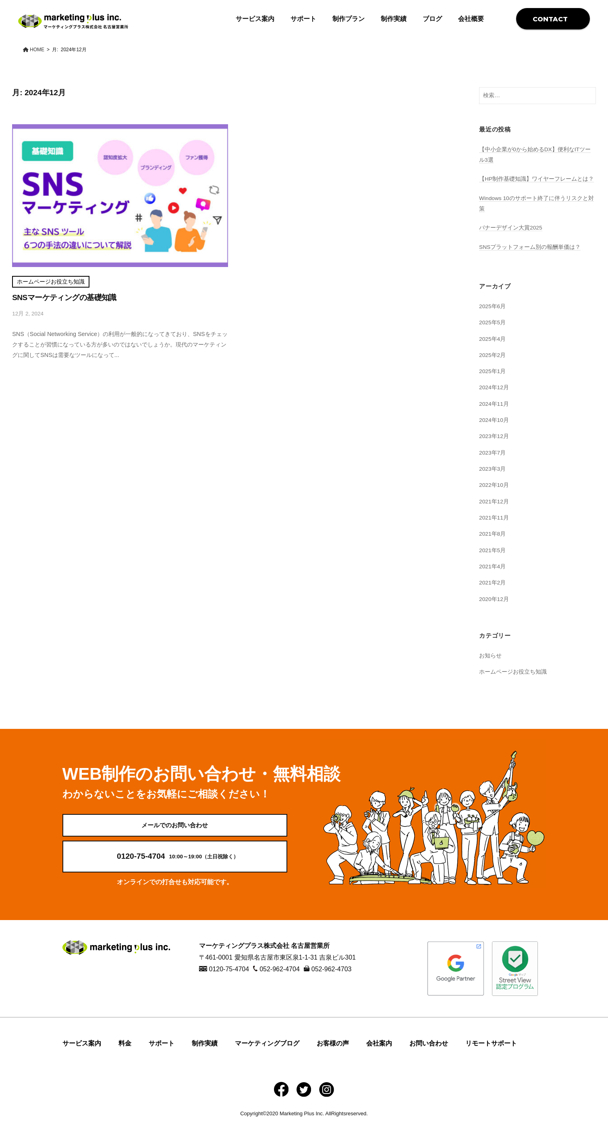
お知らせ (490, 655)
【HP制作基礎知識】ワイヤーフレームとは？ (536, 178)
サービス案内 (255, 19)
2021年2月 (492, 582)
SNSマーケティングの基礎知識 (64, 297)
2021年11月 (494, 517)
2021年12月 (494, 501)
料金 (124, 1050)
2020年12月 (494, 599)
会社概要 (471, 19)
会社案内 (379, 1050)
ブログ (432, 19)
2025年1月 (492, 371)
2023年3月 (492, 468)
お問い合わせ (428, 1050)
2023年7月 (492, 452)
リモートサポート (491, 1050)
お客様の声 (333, 1050)
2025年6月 (492, 306)
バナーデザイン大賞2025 (511, 227)
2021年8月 (492, 533)
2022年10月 (494, 485)
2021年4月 (492, 566)
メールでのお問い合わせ (174, 828)
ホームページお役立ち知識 (51, 282)
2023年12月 (494, 436)
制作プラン (348, 19)
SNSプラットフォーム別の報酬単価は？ (530, 247)
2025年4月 (492, 339)
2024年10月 (494, 420)
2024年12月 (494, 387)
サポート (303, 19)
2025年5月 (492, 322)
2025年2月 (492, 355)
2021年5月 (492, 550)
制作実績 (394, 19)
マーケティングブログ (267, 1050)
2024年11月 (494, 404)
